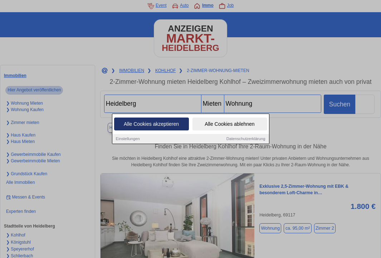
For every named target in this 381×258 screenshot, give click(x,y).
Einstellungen (128, 139)
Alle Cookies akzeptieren (151, 124)
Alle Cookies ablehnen (229, 124)
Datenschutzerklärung (245, 139)
